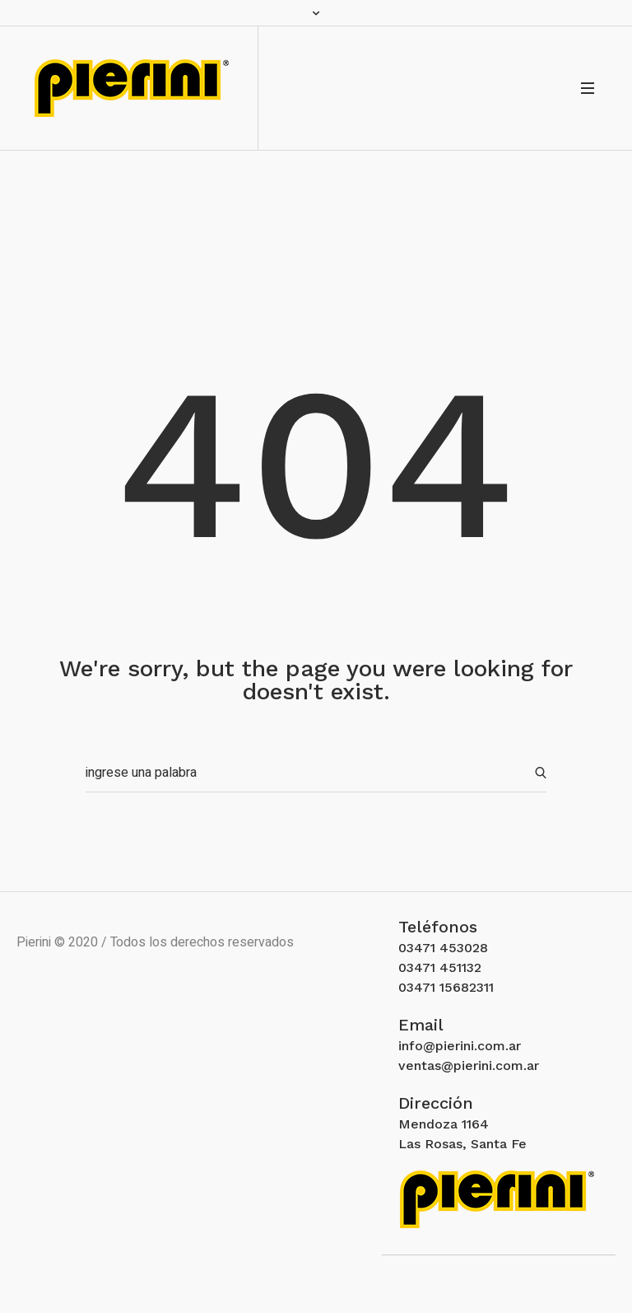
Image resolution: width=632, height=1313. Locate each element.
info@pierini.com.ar (459, 1046)
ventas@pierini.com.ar (468, 1065)
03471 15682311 (446, 987)
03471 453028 (443, 948)
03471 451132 (439, 967)
